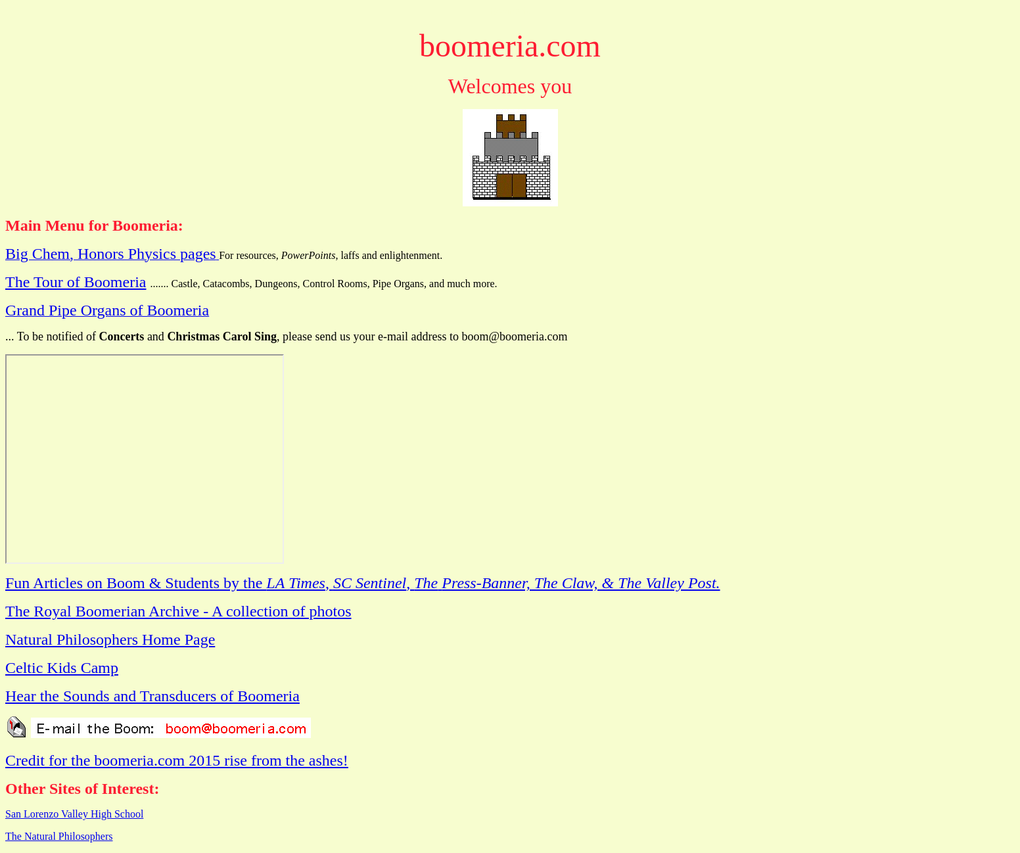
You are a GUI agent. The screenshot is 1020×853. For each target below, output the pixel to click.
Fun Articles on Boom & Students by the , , (362, 582)
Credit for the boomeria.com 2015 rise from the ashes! (176, 760)
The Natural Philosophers (59, 836)
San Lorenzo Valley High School (74, 813)
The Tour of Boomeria (76, 281)
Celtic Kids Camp (61, 667)
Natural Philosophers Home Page (110, 639)
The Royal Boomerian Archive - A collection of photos (178, 611)
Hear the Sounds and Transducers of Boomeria (152, 695)
